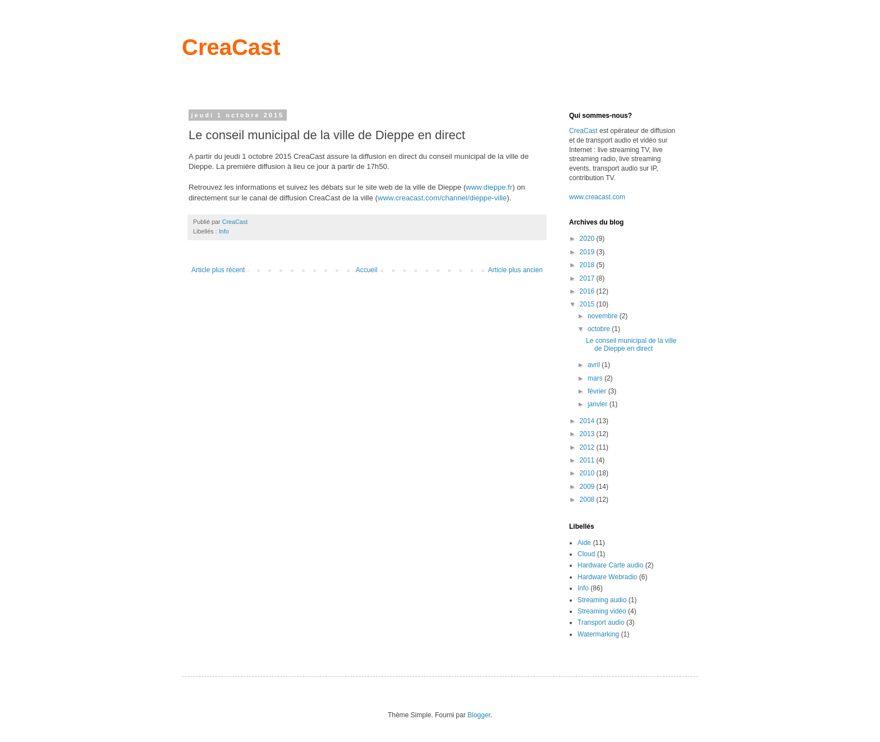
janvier (598, 404)
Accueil (367, 270)
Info (224, 231)
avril (595, 365)
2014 (588, 421)
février (598, 391)
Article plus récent (218, 270)
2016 (588, 291)
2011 (588, 460)
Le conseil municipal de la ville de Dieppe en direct (631, 344)
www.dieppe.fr (489, 187)
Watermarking (598, 634)
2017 (588, 278)
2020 (588, 238)
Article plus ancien (515, 270)
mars (596, 378)
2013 (588, 434)
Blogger (479, 715)
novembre (604, 316)
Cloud (586, 554)
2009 (588, 487)
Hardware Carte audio (610, 565)
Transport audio (601, 622)
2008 (588, 499)
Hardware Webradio (608, 577)
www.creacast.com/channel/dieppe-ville (442, 198)
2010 (588, 473)
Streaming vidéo (602, 611)
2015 (588, 304)
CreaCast (231, 47)
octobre (600, 329)
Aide (584, 543)
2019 (588, 252)
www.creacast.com (597, 197)
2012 (588, 447)
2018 (588, 265)
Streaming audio (602, 600)
